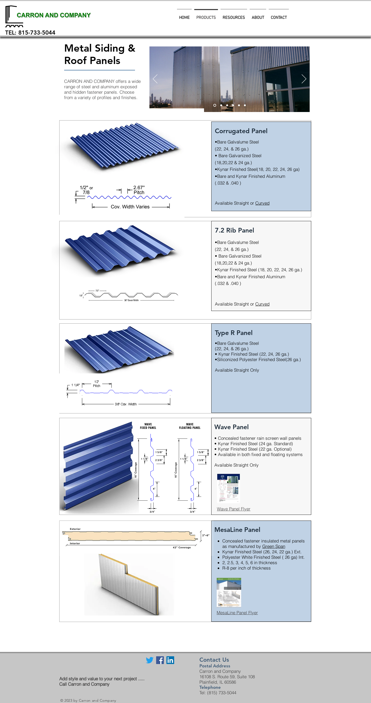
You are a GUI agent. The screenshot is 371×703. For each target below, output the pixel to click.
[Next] (304, 79)
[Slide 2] (227, 105)
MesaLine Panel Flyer (237, 612)
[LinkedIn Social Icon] (170, 660)
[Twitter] (150, 660)
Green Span (273, 546)
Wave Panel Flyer (233, 509)
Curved (262, 203)
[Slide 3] (221, 105)
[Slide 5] (214, 105)
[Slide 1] (233, 105)
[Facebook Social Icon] (160, 660)
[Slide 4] (239, 105)
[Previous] (155, 79)
